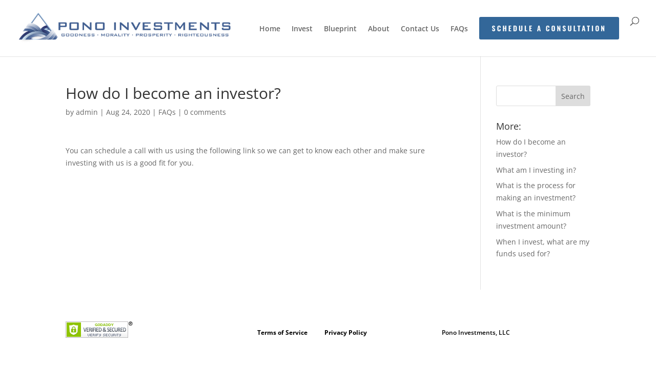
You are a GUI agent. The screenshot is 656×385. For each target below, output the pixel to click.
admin (87, 112)
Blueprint (340, 29)
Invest (302, 29)
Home (269, 29)
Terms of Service (282, 332)
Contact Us (420, 29)
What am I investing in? (536, 170)
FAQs (459, 29)
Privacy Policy (345, 332)
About (378, 29)
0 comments (205, 112)
